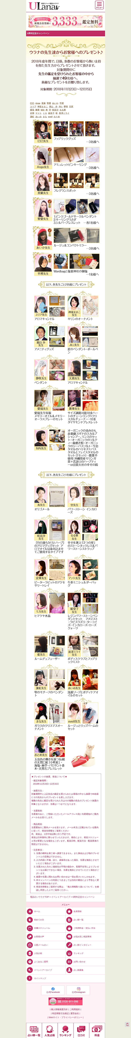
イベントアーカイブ (39, 970)
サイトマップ (36, 978)
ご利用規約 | (75, 1009)
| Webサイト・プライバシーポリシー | (65, 1017)
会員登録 (73, 911)
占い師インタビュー (78, 945)
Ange (37, 103)
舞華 (37, 110)
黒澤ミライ (64, 113)
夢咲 (66, 106)
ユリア (33, 106)
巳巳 (32, 103)
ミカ (45, 113)
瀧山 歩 (53, 106)
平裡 (62, 103)
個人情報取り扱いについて (80, 887)
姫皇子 (51, 113)
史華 (32, 113)
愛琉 (32, 110)
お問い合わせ (75, 962)
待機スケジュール (38, 928)
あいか (55, 103)
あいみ (38, 117)
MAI (42, 110)
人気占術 (34, 953)
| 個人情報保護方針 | (59, 1009)
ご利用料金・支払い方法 (80, 928)
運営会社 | (75, 1013)
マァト (38, 113)
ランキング (74, 953)
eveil (50, 117)
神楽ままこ (42, 106)
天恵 (71, 106)
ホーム (33, 911)
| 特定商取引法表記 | (60, 1013)
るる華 (63, 110)
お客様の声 (35, 936)
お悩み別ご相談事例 (78, 936)
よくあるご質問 (37, 962)
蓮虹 (32, 117)
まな (45, 117)
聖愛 (49, 103)
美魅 (43, 103)
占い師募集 (74, 970)
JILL (61, 106)
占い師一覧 (74, 920)
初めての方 (35, 920)
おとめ (57, 117)
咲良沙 (55, 110)
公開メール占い (37, 945)
